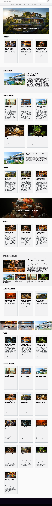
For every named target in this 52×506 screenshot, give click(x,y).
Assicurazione (34, 4)
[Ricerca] (42, 1)
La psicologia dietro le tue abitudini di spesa (41, 49)
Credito (12, 4)
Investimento (18, 4)
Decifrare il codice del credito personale (26, 49)
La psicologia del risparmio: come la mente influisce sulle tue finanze (36, 259)
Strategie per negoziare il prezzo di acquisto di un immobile (31, 281)
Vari (40, 4)
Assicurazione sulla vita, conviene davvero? (10, 301)
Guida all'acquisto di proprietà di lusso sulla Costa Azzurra (37, 74)
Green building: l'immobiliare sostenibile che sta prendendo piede (26, 28)
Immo (25, 4)
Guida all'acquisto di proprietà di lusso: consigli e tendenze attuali (26, 327)
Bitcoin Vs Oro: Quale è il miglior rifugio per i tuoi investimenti (13, 137)
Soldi (29, 4)
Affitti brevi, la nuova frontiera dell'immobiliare (26, 180)
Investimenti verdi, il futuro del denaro (42, 281)
